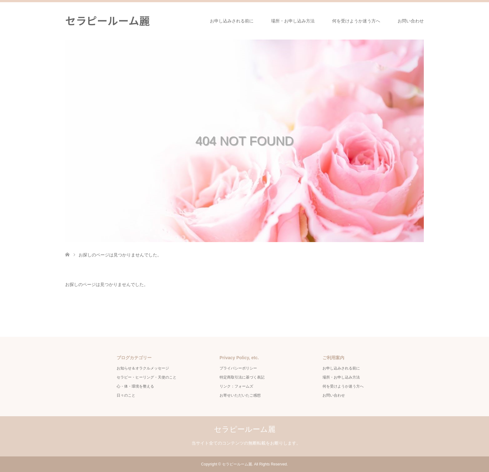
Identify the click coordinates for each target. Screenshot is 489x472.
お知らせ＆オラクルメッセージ (143, 368)
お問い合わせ (411, 20)
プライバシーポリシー (238, 368)
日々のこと (126, 395)
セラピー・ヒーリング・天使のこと (147, 377)
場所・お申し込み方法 (293, 20)
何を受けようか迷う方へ (356, 20)
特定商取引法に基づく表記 (242, 377)
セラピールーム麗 (107, 20)
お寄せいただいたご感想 (240, 395)
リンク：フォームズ (238, 386)
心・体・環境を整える (135, 386)
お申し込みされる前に (232, 20)
